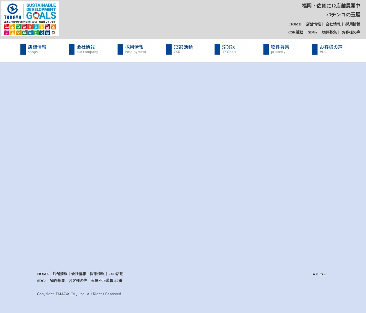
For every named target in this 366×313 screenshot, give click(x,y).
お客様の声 (351, 32)
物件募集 (329, 32)
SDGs (312, 32)
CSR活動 (295, 32)
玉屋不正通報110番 (106, 280)
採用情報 (352, 24)
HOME (295, 24)
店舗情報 (313, 24)
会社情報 (333, 24)
